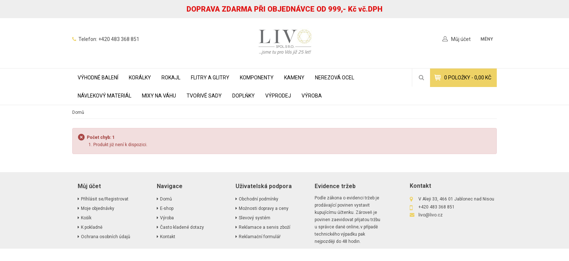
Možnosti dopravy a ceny (263, 208)
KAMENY (294, 77)
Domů (78, 112)
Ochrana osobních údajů (105, 236)
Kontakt (167, 236)
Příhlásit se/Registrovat (104, 199)
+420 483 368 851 (118, 39)
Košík (86, 217)
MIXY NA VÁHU (159, 96)
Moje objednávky (97, 208)
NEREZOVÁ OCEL (334, 77)
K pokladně (91, 227)
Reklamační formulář (260, 236)
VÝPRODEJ (278, 96)
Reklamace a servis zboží (264, 227)
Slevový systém (254, 217)
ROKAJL (170, 77)
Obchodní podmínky (258, 199)
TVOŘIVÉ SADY (204, 96)
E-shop (166, 208)
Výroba (312, 96)
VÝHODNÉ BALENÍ (98, 77)
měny (486, 39)
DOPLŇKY (243, 96)
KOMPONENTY (257, 77)
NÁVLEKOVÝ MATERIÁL (104, 96)
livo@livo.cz (430, 215)
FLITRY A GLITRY (210, 77)
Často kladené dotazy (182, 227)
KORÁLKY (140, 77)
